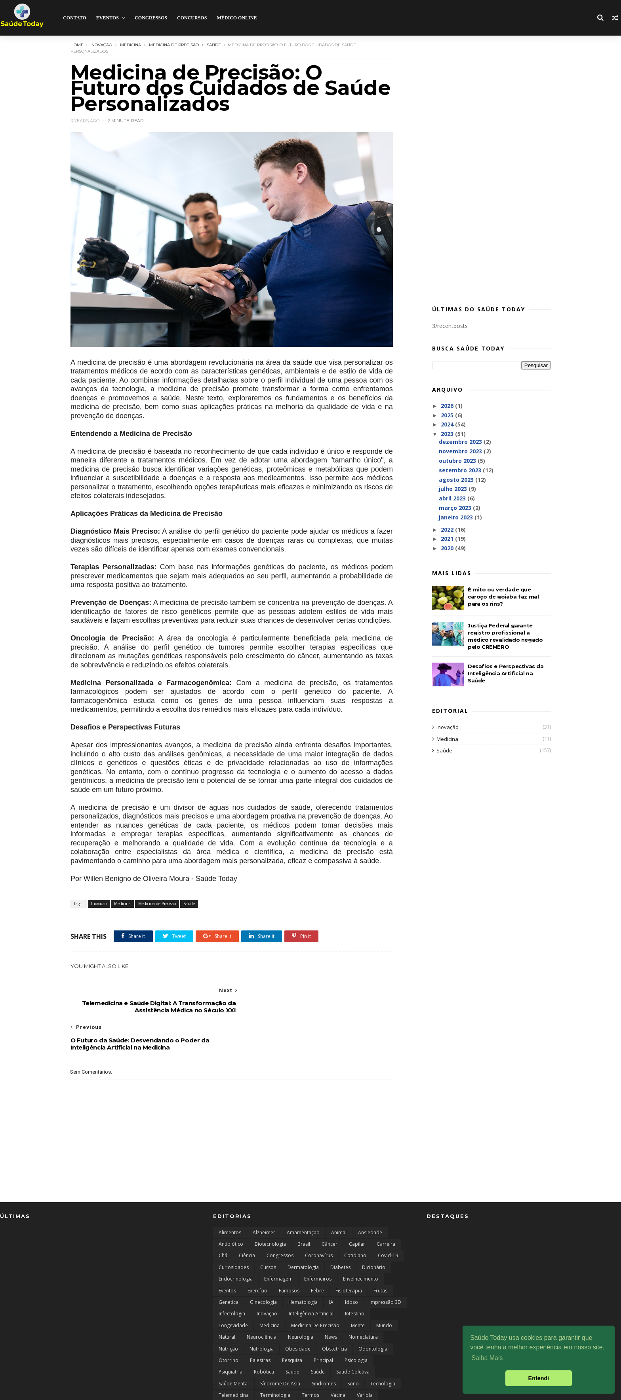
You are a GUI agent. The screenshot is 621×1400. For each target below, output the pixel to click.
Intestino (354, 1282)
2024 (445, 424)
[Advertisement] (488, 172)
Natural (227, 1305)
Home (79, 44)
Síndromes (324, 1352)
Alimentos (230, 1200)
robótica (264, 1340)
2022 (445, 529)
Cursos (268, 1235)
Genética (228, 1270)
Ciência (247, 1223)
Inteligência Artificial (311, 1282)
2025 (445, 415)
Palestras (260, 1328)
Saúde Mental (234, 1352)
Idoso (351, 1270)
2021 (445, 538)
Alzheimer (264, 1200)
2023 (445, 434)
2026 (445, 405)
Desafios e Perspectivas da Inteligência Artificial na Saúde (503, 673)
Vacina (338, 1363)
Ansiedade (370, 1200)
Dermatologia (303, 1235)
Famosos (289, 1258)
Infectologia (232, 1282)
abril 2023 (450, 498)
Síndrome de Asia (280, 1352)
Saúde (216, 44)
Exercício (257, 1258)
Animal (339, 1200)
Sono (353, 1352)
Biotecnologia (270, 1212)
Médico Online (237, 18)
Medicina (132, 44)
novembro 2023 (458, 451)
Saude (292, 1340)
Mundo (384, 1293)
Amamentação (303, 1200)
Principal (323, 1328)
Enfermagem (278, 1247)
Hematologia (303, 1270)
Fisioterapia (348, 1258)
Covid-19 (388, 1223)
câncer (329, 1212)
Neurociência (261, 1305)
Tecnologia (382, 1352)
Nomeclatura (363, 1305)
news (331, 1305)
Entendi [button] (538, 1378)
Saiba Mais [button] (487, 1358)
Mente (358, 1293)
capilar (357, 1212)
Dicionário (373, 1235)
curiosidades (234, 1235)
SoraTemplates (43, 1389)
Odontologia (372, 1316)
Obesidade (297, 1316)
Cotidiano (355, 1223)
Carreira (386, 1212)
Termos (310, 1363)
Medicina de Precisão (176, 44)
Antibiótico (231, 1212)
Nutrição (228, 1316)
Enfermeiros (317, 1247)
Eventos (107, 18)
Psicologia (356, 1328)
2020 (445, 548)
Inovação (103, 44)
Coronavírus (319, 1223)
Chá (223, 1223)
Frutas (380, 1258)
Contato (74, 18)
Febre (317, 1258)
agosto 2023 (454, 479)
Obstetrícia (334, 1316)
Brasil (303, 1212)
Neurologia (300, 1305)
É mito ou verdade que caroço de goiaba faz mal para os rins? (500, 596)
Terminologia (275, 1363)
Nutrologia (262, 1316)
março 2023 (453, 508)
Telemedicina (234, 1363)
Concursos (192, 18)
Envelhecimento (360, 1247)
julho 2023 (451, 489)
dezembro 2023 (458, 441)
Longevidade (233, 1293)
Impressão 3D (385, 1270)
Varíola (365, 1363)
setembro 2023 (458, 470)
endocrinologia (236, 1247)
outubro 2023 (455, 460)
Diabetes (340, 1235)
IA (331, 1270)
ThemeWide (78, 1389)
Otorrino (228, 1328)
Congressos (151, 18)
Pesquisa (292, 1328)
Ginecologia (263, 1270)
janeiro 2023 (454, 517)
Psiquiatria (230, 1340)
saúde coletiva (353, 1340)
